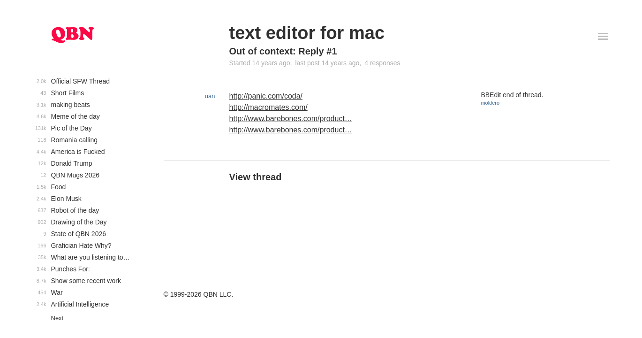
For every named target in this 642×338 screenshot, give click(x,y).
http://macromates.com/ (268, 107)
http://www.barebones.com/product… (290, 119)
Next (57, 318)
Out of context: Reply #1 (283, 51)
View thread (255, 177)
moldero (490, 103)
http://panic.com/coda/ (266, 96)
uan (210, 96)
